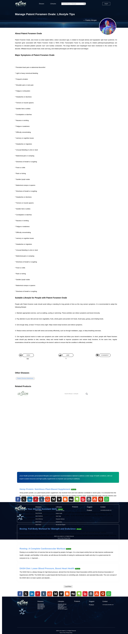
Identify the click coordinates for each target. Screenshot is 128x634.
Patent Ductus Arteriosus (25, 378)
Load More (68, 586)
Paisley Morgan (91, 20)
